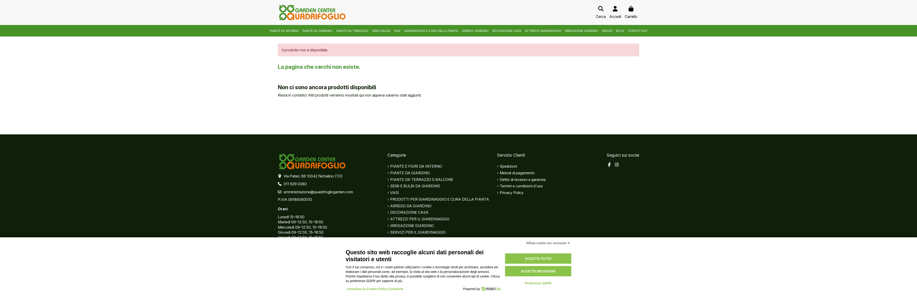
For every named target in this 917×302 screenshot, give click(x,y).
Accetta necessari (538, 271)
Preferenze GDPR (538, 283)
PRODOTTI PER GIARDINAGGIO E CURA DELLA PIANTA (439, 199)
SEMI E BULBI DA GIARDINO (415, 186)
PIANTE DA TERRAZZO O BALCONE (421, 179)
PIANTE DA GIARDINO (410, 173)
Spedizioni (508, 166)
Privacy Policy (512, 192)
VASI (394, 192)
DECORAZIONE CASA (409, 212)
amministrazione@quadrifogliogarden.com (318, 192)
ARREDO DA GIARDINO (410, 206)
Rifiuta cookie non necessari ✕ (548, 243)
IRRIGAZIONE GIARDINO (412, 225)
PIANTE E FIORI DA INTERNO (416, 166)
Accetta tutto (538, 258)
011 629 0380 (295, 184)
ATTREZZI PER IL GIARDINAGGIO (419, 219)
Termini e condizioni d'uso (521, 186)
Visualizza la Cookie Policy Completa (375, 289)
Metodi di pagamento (517, 173)
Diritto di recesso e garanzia (523, 179)
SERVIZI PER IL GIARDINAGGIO (418, 232)
